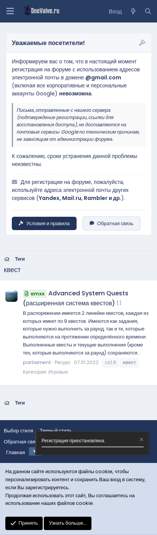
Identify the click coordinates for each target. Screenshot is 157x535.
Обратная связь (111, 223)
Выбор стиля (18, 430)
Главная (15, 452)
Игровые (58, 371)
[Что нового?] (132, 11)
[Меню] (10, 11)
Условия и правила (44, 223)
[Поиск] (148, 11)
